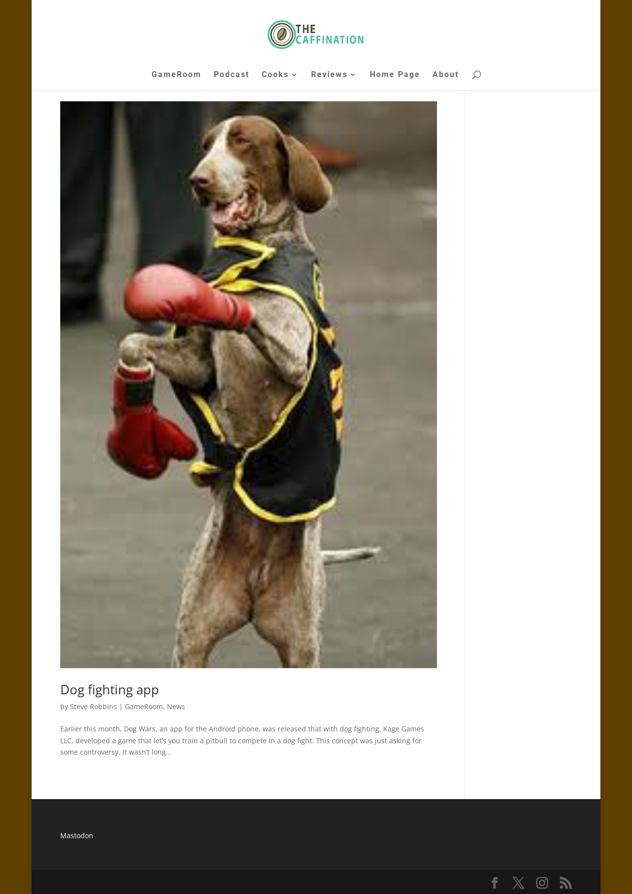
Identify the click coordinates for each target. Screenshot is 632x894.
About (446, 75)
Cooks (275, 75)
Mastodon (76, 835)
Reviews (329, 75)
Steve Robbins (93, 706)
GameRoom (176, 75)
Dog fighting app (109, 689)
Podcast (231, 75)
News (176, 706)
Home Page (395, 75)
